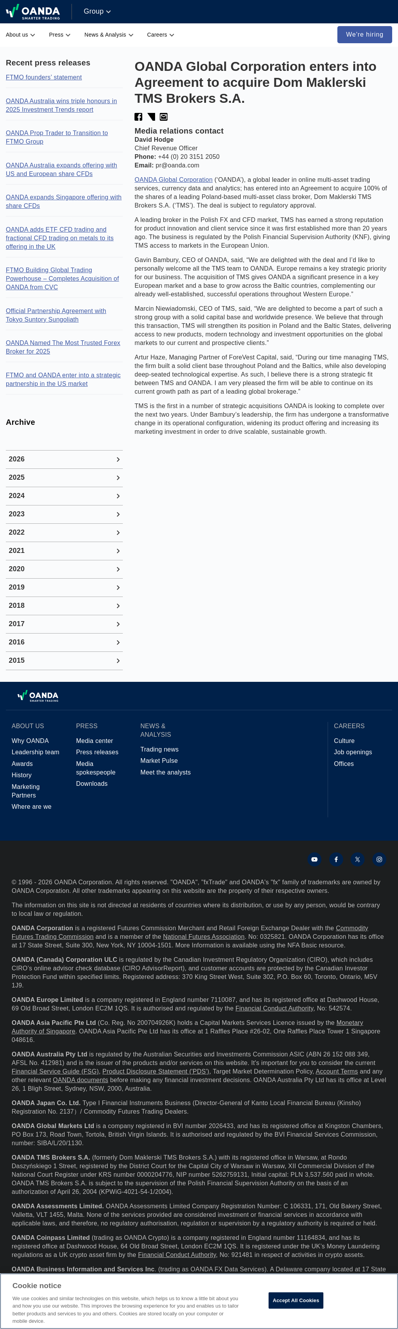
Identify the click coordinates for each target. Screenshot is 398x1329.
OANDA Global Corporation (173, 179)
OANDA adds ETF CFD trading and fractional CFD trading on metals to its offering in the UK (59, 238)
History (22, 775)
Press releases (97, 752)
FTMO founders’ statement (44, 77)
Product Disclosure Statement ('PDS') (156, 1071)
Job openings (353, 752)
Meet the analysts (165, 772)
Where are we (32, 806)
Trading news (159, 749)
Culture (344, 741)
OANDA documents (80, 1080)
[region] (199, 1301)
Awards (22, 763)
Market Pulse (159, 760)
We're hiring (365, 34)
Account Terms (337, 1071)
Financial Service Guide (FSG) (55, 1071)
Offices (344, 763)
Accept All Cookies (296, 1300)
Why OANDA (30, 741)
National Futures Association (204, 936)
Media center (94, 741)
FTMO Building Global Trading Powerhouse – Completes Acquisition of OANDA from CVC (62, 278)
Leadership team (35, 752)
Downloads (92, 783)
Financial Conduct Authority (274, 1008)
